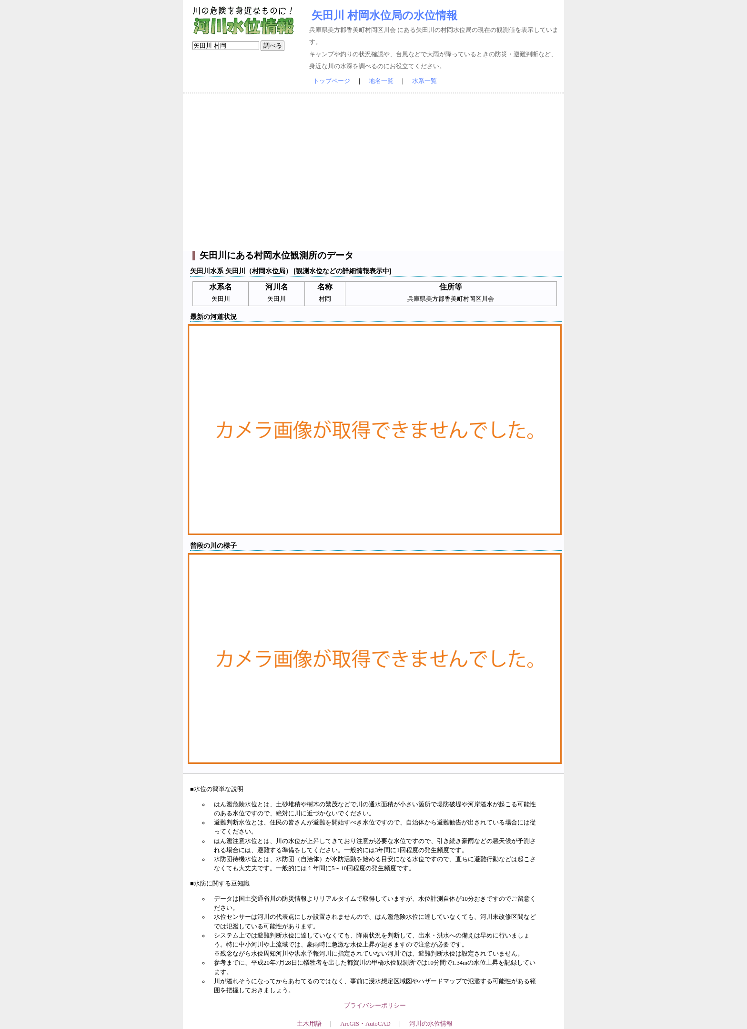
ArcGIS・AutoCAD (365, 1023)
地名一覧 (381, 81)
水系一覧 (424, 81)
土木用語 (309, 1023)
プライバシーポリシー (375, 1005)
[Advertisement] (373, 172)
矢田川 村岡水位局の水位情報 (384, 15)
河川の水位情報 (431, 1023)
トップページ (331, 81)
